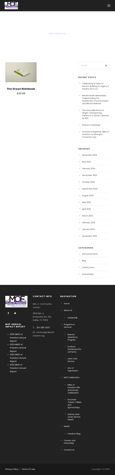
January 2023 (88, 229)
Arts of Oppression (73, 369)
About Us (68, 310)
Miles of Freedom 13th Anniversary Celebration (74, 389)
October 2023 (88, 182)
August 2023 (88, 195)
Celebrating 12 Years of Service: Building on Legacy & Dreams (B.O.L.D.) (95, 86)
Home (67, 303)
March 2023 (87, 215)
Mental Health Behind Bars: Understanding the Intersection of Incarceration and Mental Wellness (95, 99)
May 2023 (86, 202)
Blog (84, 260)
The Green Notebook (21, 89)
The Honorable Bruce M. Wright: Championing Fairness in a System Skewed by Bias (95, 114)
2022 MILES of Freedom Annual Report (18, 368)
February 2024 (88, 168)
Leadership (73, 317)
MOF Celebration (71, 377)
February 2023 (88, 222)
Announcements (90, 254)
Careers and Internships (69, 441)
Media (67, 426)
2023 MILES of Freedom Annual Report (18, 358)
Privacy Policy (11, 469)
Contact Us (69, 450)
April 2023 (86, 209)
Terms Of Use (28, 469)
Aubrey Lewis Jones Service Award (74, 417)
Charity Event (88, 267)
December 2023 (89, 175)
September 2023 (89, 188)
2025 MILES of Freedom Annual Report (18, 337)
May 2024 (86, 161)
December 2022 (89, 236)
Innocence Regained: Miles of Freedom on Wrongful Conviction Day (95, 134)
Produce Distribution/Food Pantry (74, 349)
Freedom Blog (74, 433)
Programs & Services (69, 325)
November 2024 (89, 155)
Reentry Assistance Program (73, 337)
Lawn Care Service (72, 360)
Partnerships (88, 274)
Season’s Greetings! (91, 125)
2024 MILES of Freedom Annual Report (18, 348)
